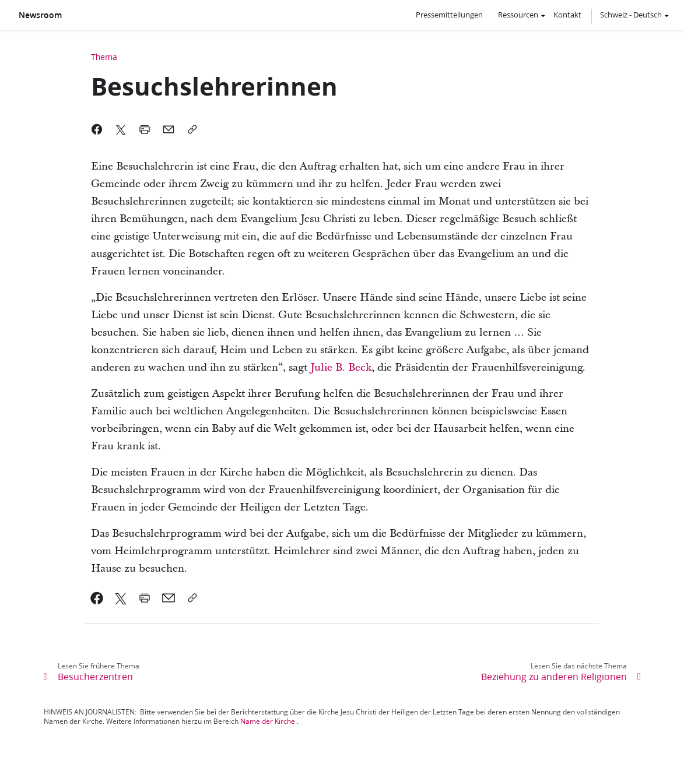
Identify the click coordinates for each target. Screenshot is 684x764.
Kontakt (567, 14)
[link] (97, 598)
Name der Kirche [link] (267, 721)
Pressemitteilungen (449, 14)
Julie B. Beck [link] (340, 367)
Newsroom (40, 15)
